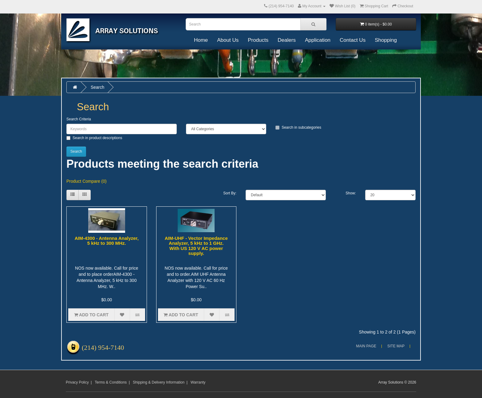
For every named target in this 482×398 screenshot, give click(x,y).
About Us (228, 40)
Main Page (366, 346)
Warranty (198, 382)
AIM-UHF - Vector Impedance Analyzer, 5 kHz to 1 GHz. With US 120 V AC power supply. (196, 246)
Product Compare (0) (86, 181)
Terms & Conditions (111, 382)
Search (97, 87)
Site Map (396, 346)
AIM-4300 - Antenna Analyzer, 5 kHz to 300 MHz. (107, 241)
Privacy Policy (77, 382)
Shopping (386, 40)
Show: (351, 193)
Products (258, 40)
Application (317, 40)
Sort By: (229, 193)
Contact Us (352, 40)
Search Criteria (78, 119)
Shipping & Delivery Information (158, 382)
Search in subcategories (298, 127)
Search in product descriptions (94, 138)
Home (201, 40)
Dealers (287, 40)
